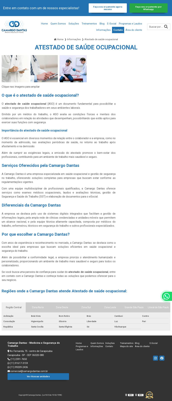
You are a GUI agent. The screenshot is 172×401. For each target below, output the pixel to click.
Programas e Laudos (130, 23)
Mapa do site (126, 346)
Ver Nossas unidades (38, 376)
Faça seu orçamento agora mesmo (107, 8)
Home (44, 23)
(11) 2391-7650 (17, 359)
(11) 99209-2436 (18, 367)
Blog (102, 23)
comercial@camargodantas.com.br (28, 371)
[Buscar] (166, 27)
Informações (103, 29)
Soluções (74, 23)
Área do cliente (133, 29)
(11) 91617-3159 (18, 363)
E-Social (111, 23)
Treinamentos (89, 23)
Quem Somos (58, 23)
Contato (118, 29)
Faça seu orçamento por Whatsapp (148, 8)
